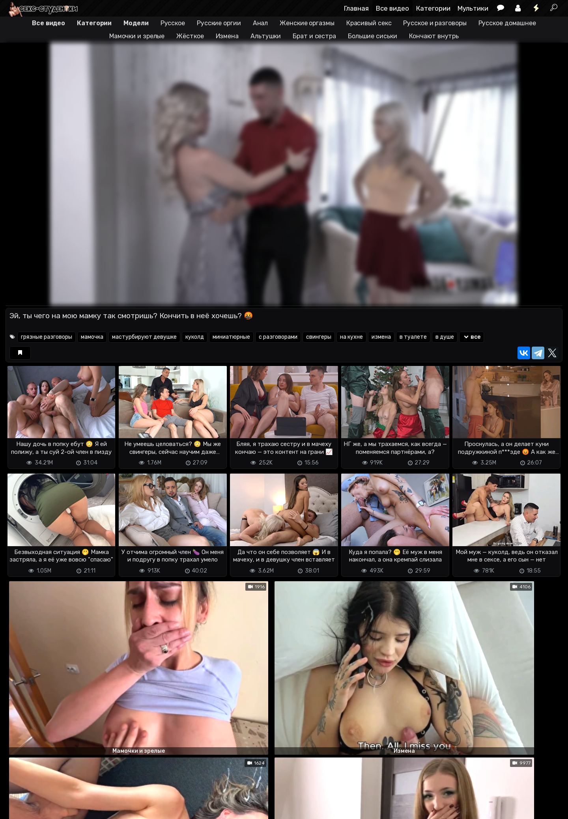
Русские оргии (219, 23)
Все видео (392, 8)
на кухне (351, 337)
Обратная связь (88, 808)
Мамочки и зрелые (136, 36)
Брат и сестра (314, 36)
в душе (444, 337)
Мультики (473, 8)
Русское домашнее (507, 23)
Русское (173, 23)
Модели (135, 23)
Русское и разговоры (434, 23)
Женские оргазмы (307, 23)
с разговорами (278, 337)
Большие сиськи (372, 36)
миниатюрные (231, 337)
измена (381, 337)
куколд (194, 337)
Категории (433, 8)
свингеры (318, 337)
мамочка (92, 337)
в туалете (413, 337)
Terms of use (46, 808)
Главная (356, 8)
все (471, 337)
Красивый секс (369, 23)
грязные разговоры (46, 337)
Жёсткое (190, 36)
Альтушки (265, 36)
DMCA (18, 808)
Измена (227, 36)
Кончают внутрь (434, 36)
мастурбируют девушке (144, 337)
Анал (260, 23)
